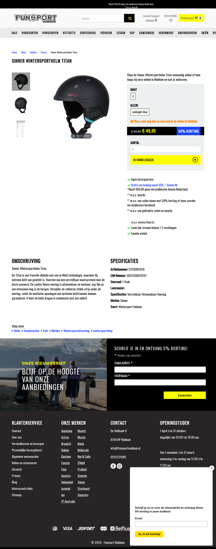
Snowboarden (187, 33)
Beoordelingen (182, 480)
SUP (132, 33)
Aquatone (66, 430)
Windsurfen (30, 33)
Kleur (134, 105)
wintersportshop (102, 330)
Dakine (65, 449)
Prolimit (82, 469)
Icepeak (65, 488)
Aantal (134, 142)
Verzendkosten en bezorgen (28, 443)
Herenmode (166, 33)
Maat (133, 89)
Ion (63, 494)
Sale (14, 33)
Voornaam (122, 376)
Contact (16, 430)
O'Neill (81, 462)
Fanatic (65, 462)
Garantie (17, 469)
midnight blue (139, 112)
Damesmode (146, 33)
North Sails (84, 456)
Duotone (66, 456)
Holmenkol (67, 482)
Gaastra (66, 475)
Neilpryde (83, 449)
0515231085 (170, 18)
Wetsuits (69, 33)
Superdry (83, 494)
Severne (82, 475)
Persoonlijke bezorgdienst (27, 449)
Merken (55, 330)
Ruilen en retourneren (24, 462)
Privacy (16, 475)
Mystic (82, 437)
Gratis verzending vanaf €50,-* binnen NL (154, 185)
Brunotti (66, 443)
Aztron (65, 437)
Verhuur (106, 33)
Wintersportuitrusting (76, 330)
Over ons (17, 437)
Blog (14, 482)
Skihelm (33, 52)
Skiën (205, 33)
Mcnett (82, 430)
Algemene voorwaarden (25, 456)
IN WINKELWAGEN (165, 160)
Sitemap (17, 494)
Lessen (121, 33)
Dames (44, 52)
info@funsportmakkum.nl (125, 448)
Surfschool (88, 33)
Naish (81, 443)
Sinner (81, 482)
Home (14, 52)
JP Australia (68, 501)
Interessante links (22, 488)
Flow (63, 469)
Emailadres (123, 363)
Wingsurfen (50, 33)
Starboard (84, 488)
